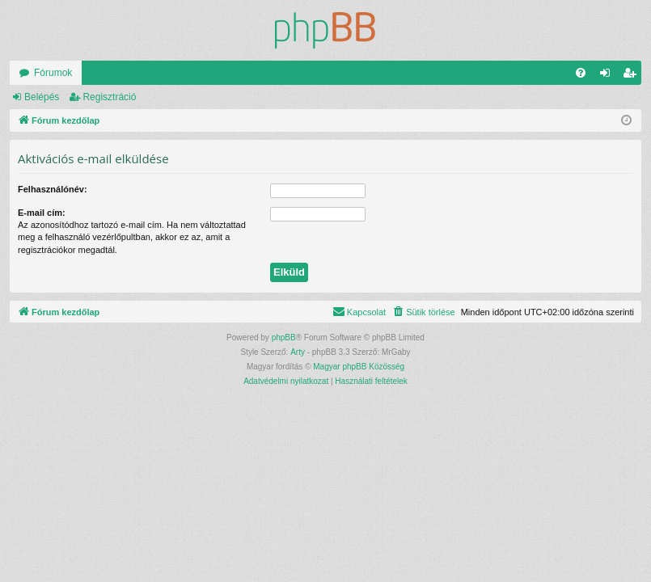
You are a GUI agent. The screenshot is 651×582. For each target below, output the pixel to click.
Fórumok (53, 72)
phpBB (284, 337)
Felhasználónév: (52, 189)
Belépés (41, 97)
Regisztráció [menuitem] (632, 76)
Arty (297, 352)
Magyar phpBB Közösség (358, 366)
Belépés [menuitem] (608, 76)
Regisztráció (109, 97)
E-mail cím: (42, 212)
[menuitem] (581, 73)
